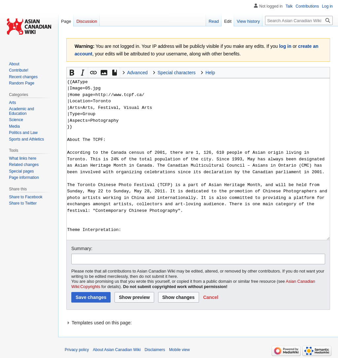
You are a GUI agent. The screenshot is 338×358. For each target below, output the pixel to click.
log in (285, 46)
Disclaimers (155, 349)
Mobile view (179, 349)
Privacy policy (77, 349)
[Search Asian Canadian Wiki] (299, 20)
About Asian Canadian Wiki (117, 349)
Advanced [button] (137, 72)
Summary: (81, 248)
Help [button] (210, 72)
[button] (72, 72)
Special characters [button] (176, 72)
